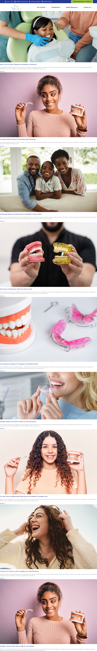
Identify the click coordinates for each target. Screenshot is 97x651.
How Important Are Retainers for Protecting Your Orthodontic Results (19, 364)
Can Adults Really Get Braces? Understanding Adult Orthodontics (18, 139)
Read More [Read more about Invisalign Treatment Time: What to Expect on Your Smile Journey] (2, 428)
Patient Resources (72, 7)
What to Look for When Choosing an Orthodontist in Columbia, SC (18, 64)
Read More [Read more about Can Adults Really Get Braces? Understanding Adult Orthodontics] (2, 146)
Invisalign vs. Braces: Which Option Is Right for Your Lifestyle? (17, 646)
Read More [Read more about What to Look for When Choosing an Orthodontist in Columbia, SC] (2, 71)
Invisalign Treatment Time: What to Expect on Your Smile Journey (18, 422)
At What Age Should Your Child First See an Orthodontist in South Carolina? (21, 214)
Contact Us (88, 7)
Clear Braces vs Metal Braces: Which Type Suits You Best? (16, 289)
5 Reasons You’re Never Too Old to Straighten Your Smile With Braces (19, 571)
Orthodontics (56, 7)
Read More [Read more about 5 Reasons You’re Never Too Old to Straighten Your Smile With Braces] (2, 578)
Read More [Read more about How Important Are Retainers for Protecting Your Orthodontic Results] (2, 371)
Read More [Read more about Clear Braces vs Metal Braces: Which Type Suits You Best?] (2, 296)
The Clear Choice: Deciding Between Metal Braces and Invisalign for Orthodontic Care (23, 496)
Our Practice (42, 7)
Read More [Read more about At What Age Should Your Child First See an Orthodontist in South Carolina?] (2, 221)
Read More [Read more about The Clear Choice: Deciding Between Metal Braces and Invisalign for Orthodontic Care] (2, 503)
